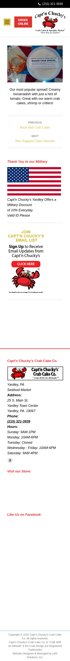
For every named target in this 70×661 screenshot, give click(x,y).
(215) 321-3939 (52, 3)
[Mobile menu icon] (7, 22)
